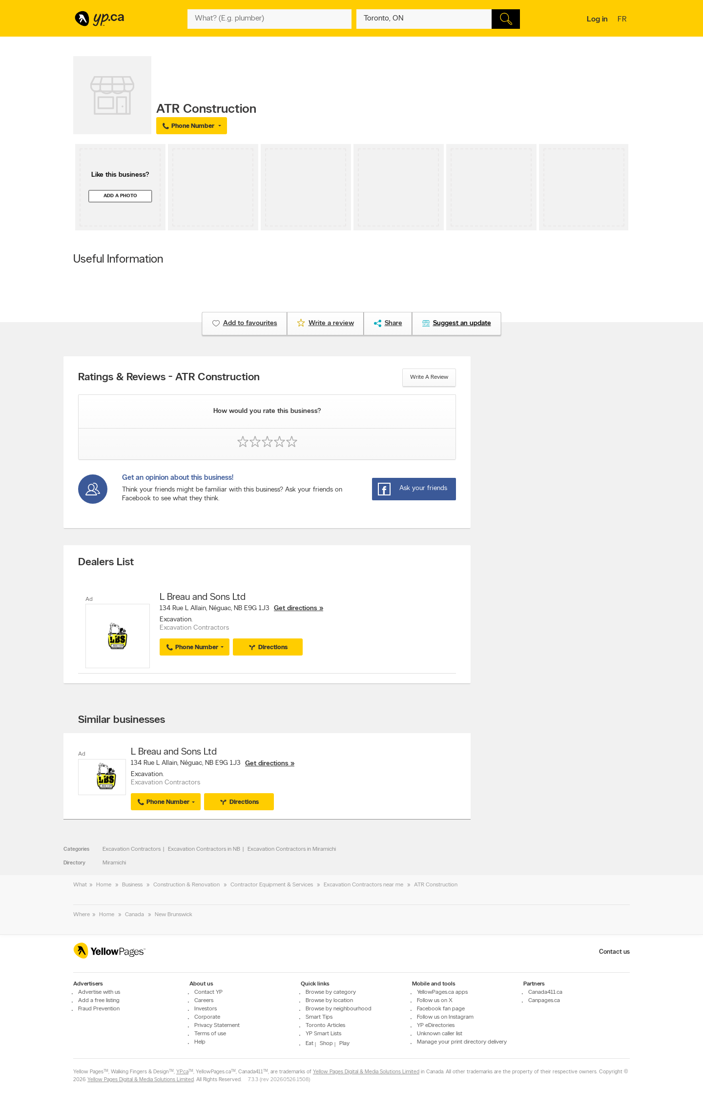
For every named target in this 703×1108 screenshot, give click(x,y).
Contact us (614, 952)
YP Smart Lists (323, 1034)
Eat (309, 1043)
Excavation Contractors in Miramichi (292, 849)
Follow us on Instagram (445, 1017)
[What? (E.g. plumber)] (269, 19)
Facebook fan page (441, 1009)
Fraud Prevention (99, 1009)
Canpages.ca (544, 1001)
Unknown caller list (439, 1034)
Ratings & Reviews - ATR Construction (169, 377)
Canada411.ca (545, 992)
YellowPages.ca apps (442, 992)
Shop (326, 1043)
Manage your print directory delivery (462, 1042)
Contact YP (208, 992)
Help (200, 1042)
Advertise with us (99, 992)
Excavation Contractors (132, 849)
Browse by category (331, 992)
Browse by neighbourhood (339, 1009)
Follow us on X (435, 1001)
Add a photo (120, 196)
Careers (203, 1001)
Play (344, 1043)
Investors (205, 1009)
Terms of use (210, 1034)
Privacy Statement (217, 1025)
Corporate (207, 1017)
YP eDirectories (436, 1025)
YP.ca (182, 1072)
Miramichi (114, 863)
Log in (597, 19)
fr (623, 20)
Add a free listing (99, 1001)
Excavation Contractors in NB (204, 849)
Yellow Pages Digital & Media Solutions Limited (366, 1072)
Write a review (429, 377)
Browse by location (329, 1001)
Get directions (295, 608)
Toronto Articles (325, 1025)
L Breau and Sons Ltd (203, 597)
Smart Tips (319, 1017)
